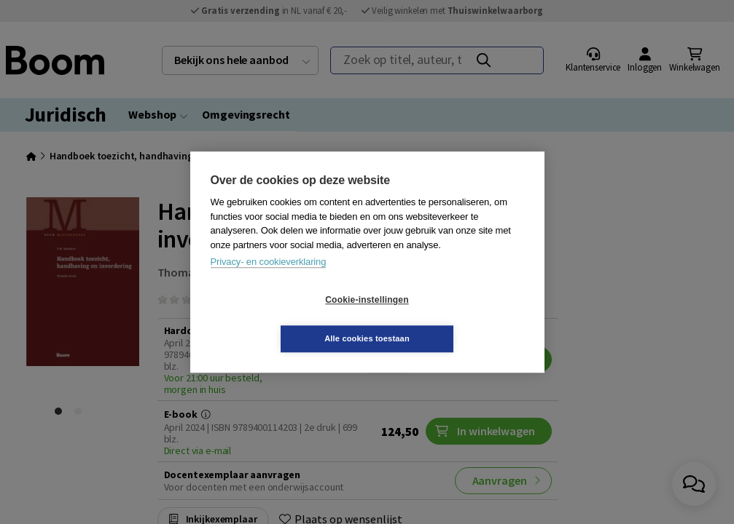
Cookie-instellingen (279, 319)
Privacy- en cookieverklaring (269, 281)
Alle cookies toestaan (453, 318)
